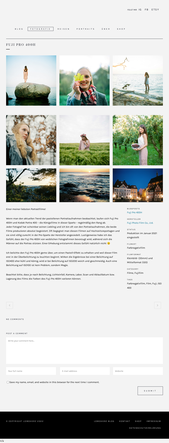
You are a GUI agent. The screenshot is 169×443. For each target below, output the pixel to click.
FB (147, 9)
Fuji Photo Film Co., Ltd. (140, 222)
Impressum (153, 421)
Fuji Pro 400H (134, 212)
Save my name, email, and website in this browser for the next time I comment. (54, 382)
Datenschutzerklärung (145, 428)
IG (141, 9)
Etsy (155, 9)
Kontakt (124, 421)
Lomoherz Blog (104, 421)
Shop (138, 421)
